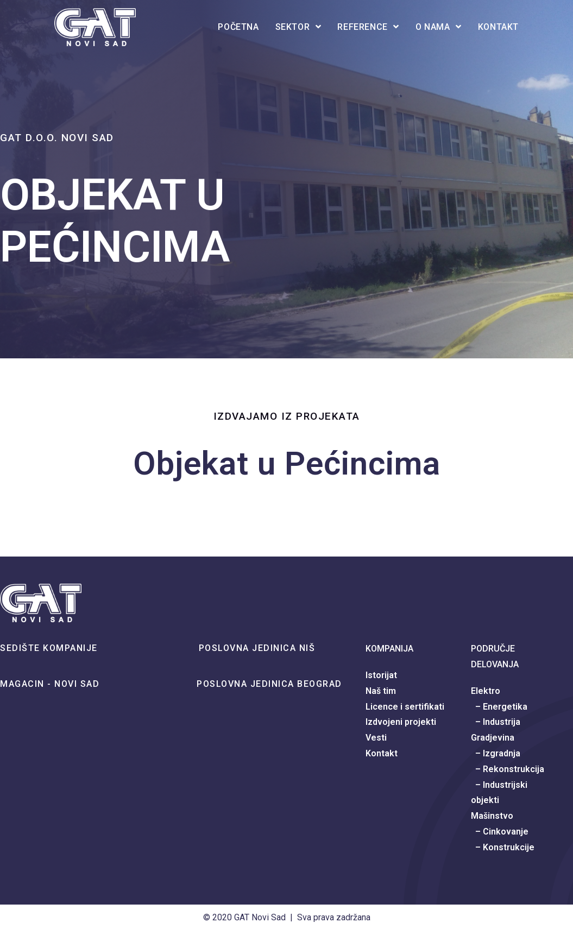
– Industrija (495, 722)
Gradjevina (492, 737)
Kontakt (382, 753)
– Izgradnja (495, 753)
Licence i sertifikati (405, 707)
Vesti (376, 737)
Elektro (485, 691)
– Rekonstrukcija (507, 769)
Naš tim (381, 691)
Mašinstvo (492, 816)
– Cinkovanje (499, 831)
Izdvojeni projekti (401, 722)
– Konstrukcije (502, 847)
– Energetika (499, 707)
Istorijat (381, 675)
